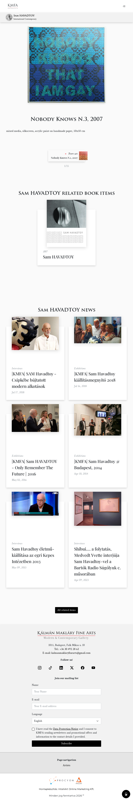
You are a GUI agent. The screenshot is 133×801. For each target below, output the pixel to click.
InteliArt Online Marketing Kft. (76, 789)
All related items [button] (66, 610)
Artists (66, 765)
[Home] (15, 6)
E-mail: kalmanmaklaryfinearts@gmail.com (67, 653)
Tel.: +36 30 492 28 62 (66, 649)
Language (37, 714)
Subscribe (66, 743)
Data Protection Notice (65, 729)
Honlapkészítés (48, 789)
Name (35, 685)
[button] (66, 155)
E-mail (35, 699)
